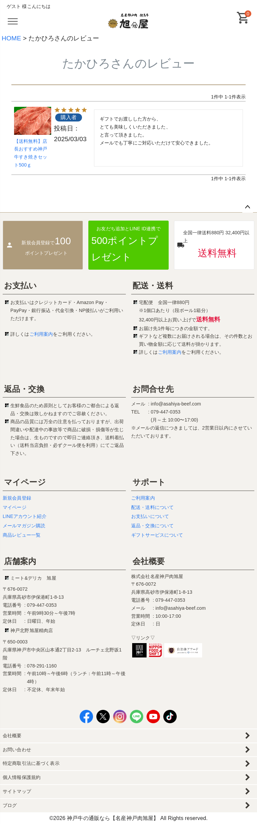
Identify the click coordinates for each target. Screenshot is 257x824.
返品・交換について (152, 525)
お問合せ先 (153, 388)
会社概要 (149, 561)
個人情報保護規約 (21, 777)
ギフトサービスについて (157, 535)
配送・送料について (152, 507)
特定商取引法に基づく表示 (31, 763)
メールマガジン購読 (24, 525)
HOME (11, 38)
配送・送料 (153, 285)
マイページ (25, 482)
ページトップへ (247, 207)
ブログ (10, 805)
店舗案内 (20, 561)
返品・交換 (24, 388)
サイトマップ (17, 791)
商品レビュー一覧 (21, 535)
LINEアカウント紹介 (25, 516)
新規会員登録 (17, 498)
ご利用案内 (41, 334)
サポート (149, 482)
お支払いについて (150, 516)
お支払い (20, 285)
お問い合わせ (17, 749)
